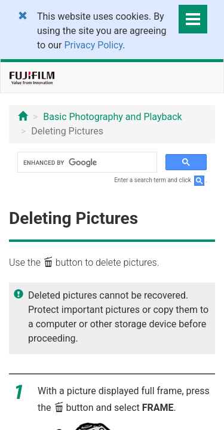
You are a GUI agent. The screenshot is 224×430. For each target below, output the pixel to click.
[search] (86, 162)
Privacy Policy (94, 45)
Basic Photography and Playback (112, 116)
